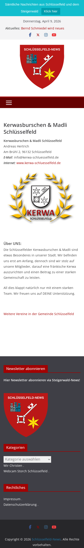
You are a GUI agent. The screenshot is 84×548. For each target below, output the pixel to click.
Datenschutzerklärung (20, 504)
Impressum (12, 499)
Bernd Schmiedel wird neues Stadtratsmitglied (42, 30)
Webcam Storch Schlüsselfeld (26, 471)
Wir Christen (13, 465)
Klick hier (51, 11)
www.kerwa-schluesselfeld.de (38, 163)
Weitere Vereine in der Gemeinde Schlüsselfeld (39, 314)
